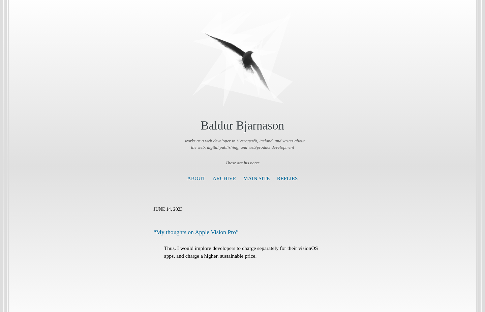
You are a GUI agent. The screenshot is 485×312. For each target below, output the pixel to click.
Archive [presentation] (224, 178)
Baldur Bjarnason (242, 125)
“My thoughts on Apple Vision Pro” (196, 232)
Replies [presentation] (287, 178)
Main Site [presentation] (256, 178)
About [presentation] (196, 178)
